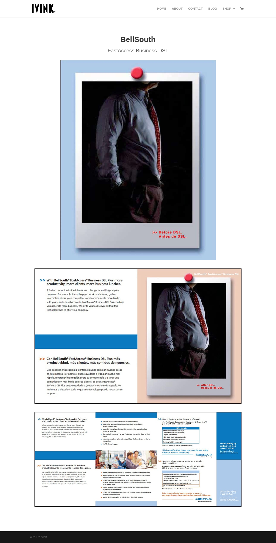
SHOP (227, 8)
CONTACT (195, 8)
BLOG (212, 8)
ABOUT (177, 8)
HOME (161, 8)
